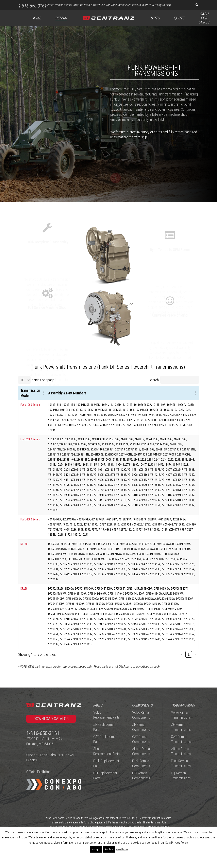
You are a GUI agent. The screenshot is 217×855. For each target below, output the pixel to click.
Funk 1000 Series (30, 404)
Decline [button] (109, 849)
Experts (31, 760)
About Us (56, 755)
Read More (122, 849)
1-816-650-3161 (32, 6)
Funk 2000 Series (30, 439)
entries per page (43, 380)
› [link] (195, 654)
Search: (154, 380)
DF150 (24, 544)
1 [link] (189, 654)
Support (31, 755)
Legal (44, 755)
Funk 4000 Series (30, 519)
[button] (43, 393)
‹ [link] (181, 654)
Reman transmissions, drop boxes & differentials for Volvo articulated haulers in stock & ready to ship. (109, 5)
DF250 (24, 588)
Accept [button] (95, 849)
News (70, 755)
